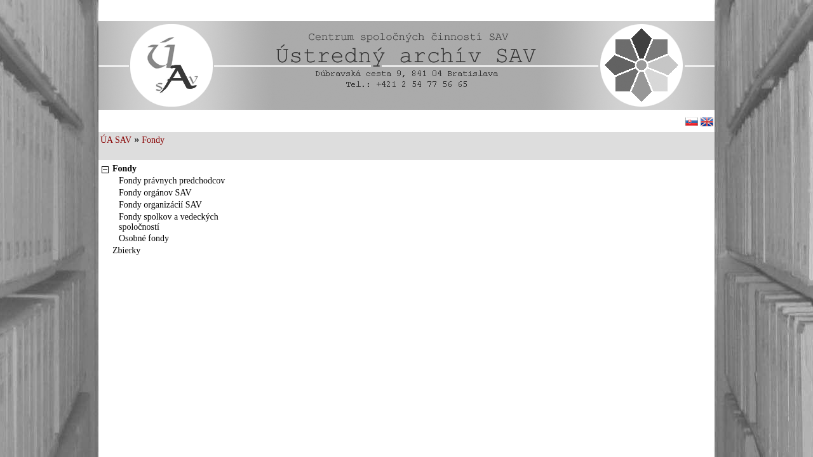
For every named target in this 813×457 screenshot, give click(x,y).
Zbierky (126, 250)
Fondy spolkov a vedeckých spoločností (168, 222)
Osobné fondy (144, 238)
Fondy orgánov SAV (155, 192)
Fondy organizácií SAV (160, 204)
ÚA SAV (115, 140)
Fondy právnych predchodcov (172, 180)
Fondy (153, 140)
